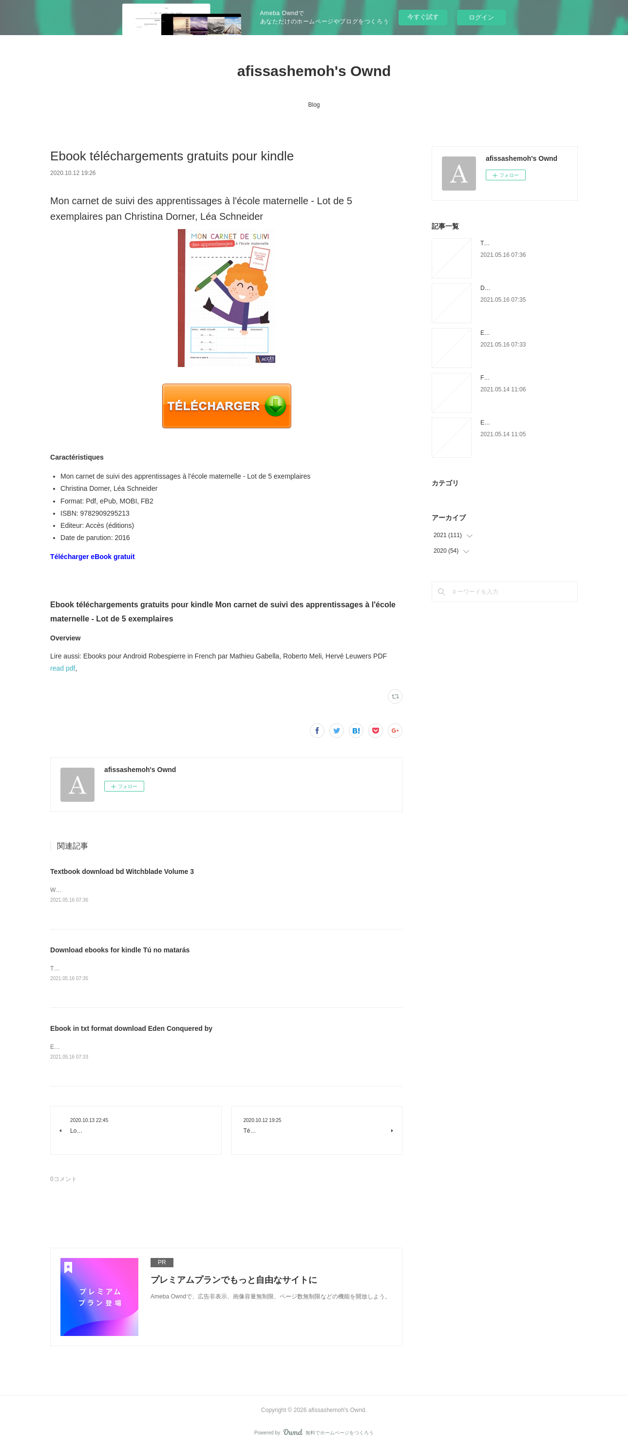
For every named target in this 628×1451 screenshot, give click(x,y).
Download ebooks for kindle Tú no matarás (120, 950)
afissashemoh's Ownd (314, 71)
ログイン (481, 17)
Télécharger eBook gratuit (92, 557)
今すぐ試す (423, 16)
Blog (314, 104)
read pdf (62, 668)
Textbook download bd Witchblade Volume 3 (122, 871)
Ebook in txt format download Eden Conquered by (131, 1029)
